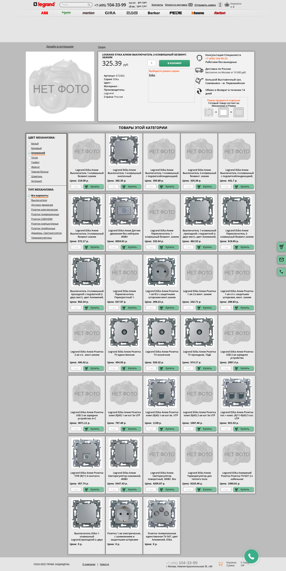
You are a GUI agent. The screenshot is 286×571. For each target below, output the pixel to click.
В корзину (174, 63)
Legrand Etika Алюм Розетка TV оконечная (162, 353)
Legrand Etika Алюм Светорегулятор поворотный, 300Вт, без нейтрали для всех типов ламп (162, 479)
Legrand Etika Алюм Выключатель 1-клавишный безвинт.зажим (87, 173)
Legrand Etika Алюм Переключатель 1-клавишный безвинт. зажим (162, 233)
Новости (104, 564)
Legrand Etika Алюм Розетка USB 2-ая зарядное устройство (237, 355)
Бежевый (36, 148)
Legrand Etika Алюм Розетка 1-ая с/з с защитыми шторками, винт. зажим (237, 294)
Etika (152, 75)
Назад (101, 47)
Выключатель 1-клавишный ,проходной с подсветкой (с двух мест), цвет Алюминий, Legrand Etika (199, 235)
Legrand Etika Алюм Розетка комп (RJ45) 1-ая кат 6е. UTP (162, 414)
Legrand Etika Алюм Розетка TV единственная (124, 353)
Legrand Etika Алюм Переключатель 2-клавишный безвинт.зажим (237, 233)
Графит (35, 162)
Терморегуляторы (41, 237)
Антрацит (36, 181)
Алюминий (38, 153)
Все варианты (39, 195)
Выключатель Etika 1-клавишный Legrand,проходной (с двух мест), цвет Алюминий (87, 538)
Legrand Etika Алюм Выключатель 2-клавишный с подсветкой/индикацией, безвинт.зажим (237, 174)
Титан (34, 157)
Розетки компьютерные (45, 223)
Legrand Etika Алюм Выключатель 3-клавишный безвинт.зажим (87, 233)
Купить (92, 186)
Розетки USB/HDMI (42, 219)
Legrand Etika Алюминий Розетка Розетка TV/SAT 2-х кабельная (237, 476)
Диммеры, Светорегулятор (46, 233)
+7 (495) (110, 5)
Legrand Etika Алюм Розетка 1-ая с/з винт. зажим (199, 293)
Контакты (157, 4)
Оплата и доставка (176, 4)
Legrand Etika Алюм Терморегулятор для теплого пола (199, 476)
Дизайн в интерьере (59, 46)
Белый (35, 143)
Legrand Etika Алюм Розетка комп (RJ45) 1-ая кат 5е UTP (124, 414)
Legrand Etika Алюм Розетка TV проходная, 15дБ (199, 353)
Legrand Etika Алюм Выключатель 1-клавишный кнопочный (124, 173)
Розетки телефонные (43, 228)
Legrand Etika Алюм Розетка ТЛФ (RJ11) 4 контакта (87, 474)
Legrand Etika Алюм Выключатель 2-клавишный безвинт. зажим (199, 173)
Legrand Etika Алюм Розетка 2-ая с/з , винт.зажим (87, 353)
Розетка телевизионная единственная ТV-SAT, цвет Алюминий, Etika (162, 536)
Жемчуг (35, 167)
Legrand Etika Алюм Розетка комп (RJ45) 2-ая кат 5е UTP (199, 414)
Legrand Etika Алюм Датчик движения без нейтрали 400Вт (124, 233)
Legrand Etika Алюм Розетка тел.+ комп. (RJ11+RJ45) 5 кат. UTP (237, 415)
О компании (88, 564)
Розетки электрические (44, 209)
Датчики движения (42, 205)
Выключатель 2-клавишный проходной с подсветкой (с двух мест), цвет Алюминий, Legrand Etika (87, 296)
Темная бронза (39, 171)
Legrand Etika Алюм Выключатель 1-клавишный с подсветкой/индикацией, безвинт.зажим (162, 174)
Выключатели (39, 200)
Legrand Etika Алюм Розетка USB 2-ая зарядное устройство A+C (87, 415)
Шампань (36, 176)
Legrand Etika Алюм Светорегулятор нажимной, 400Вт (124, 476)
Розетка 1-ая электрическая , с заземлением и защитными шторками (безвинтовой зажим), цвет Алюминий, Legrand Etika (124, 540)
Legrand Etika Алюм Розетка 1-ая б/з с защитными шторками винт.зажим (162, 294)
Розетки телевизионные (45, 214)
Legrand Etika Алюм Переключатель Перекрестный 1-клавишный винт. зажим (124, 296)
